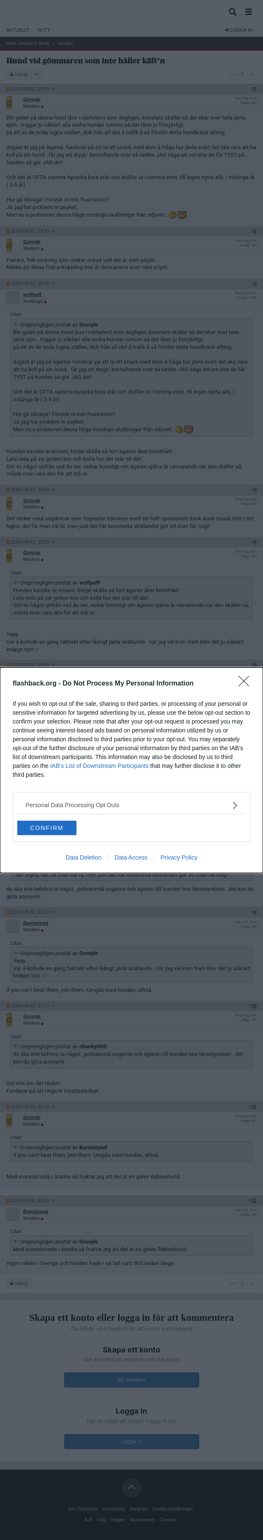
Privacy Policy (178, 857)
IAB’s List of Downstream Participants (99, 765)
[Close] (247, 684)
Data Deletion (84, 857)
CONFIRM (46, 827)
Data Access (130, 857)
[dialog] (131, 770)
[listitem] (131, 805)
